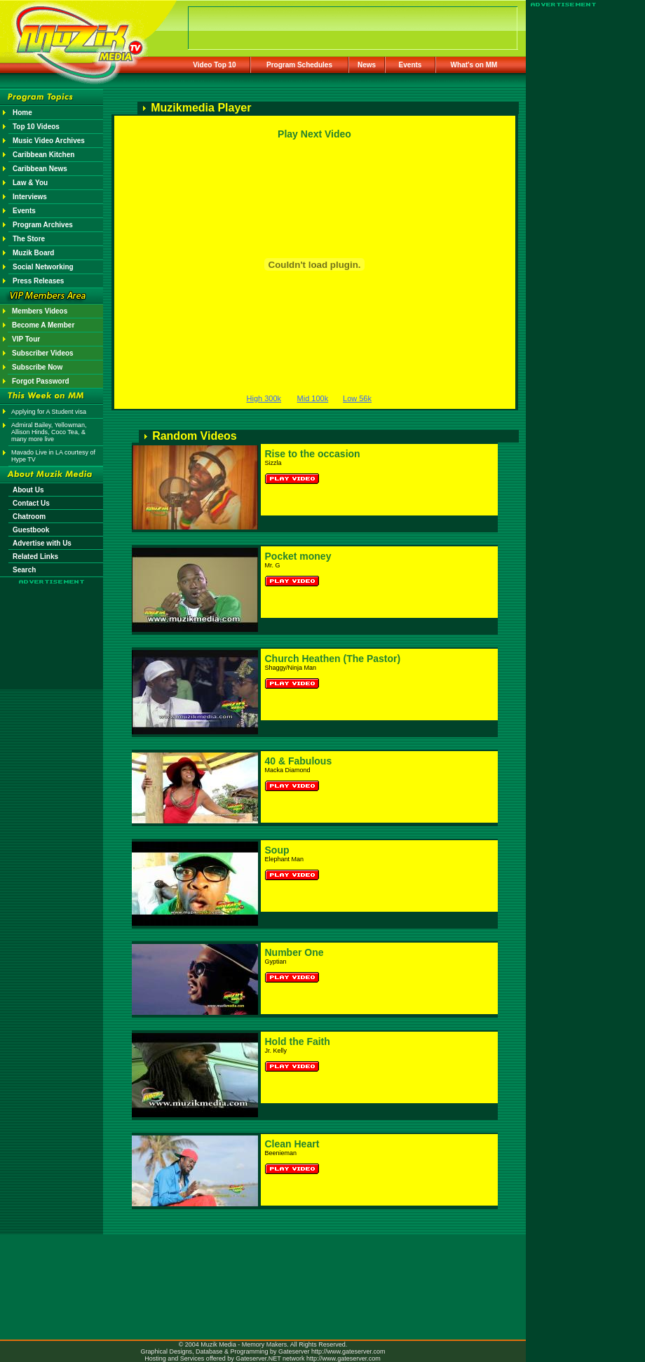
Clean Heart (292, 1143)
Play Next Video (314, 134)
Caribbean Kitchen (43, 155)
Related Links (35, 556)
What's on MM (474, 65)
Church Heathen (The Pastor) (333, 658)
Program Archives (43, 225)
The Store (29, 239)
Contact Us (31, 503)
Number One (294, 952)
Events (410, 65)
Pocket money (298, 556)
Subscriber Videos (43, 353)
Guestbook (31, 530)
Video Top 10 (214, 65)
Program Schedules (299, 65)
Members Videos (39, 311)
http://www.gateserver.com (348, 1351)
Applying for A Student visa (48, 411)
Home (22, 112)
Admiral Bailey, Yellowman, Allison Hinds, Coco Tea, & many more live (48, 432)
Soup (277, 850)
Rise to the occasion (312, 453)
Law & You (30, 183)
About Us (28, 490)
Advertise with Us (42, 543)
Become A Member (43, 325)
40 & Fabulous (298, 761)
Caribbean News (40, 169)
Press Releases (38, 281)
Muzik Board (33, 253)
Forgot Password (40, 381)
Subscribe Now (37, 367)
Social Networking (43, 267)
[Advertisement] (52, 625)
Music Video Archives (49, 140)
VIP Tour (26, 339)
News (367, 65)
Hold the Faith (297, 1041)
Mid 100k (313, 398)
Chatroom (29, 516)
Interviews (30, 197)
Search (24, 570)
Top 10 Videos (36, 126)
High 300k (264, 398)
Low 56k (357, 398)
